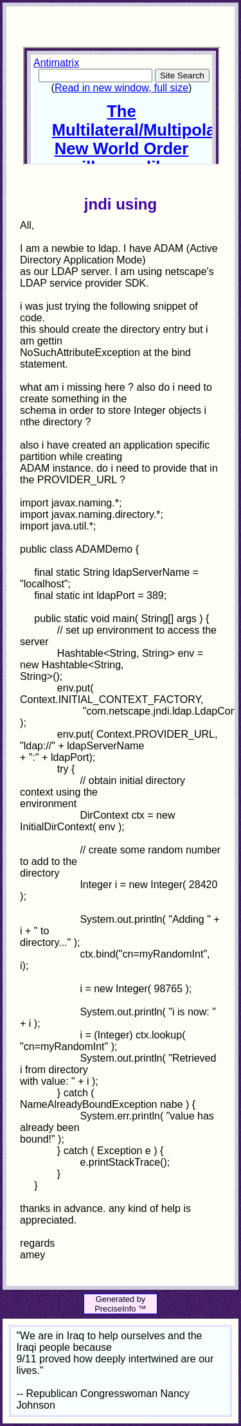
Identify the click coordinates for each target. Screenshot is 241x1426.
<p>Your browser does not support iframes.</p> (121, 106)
